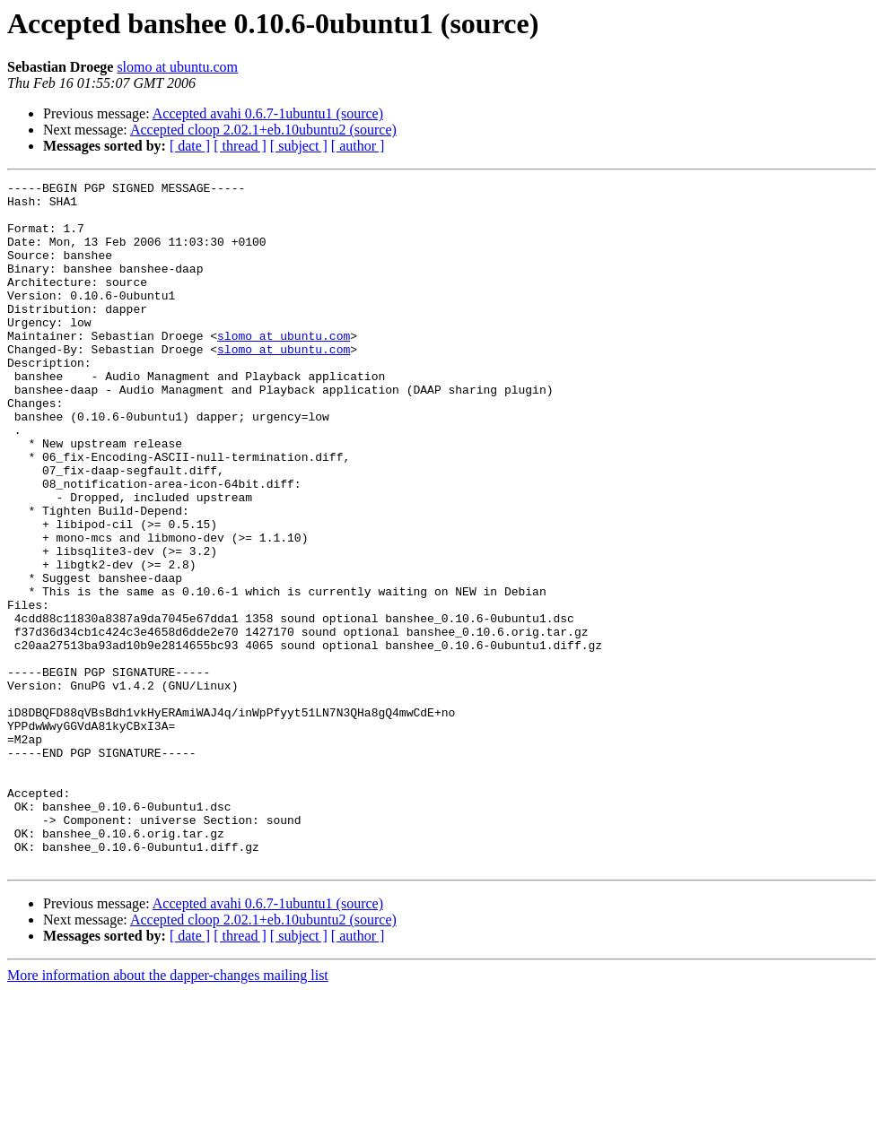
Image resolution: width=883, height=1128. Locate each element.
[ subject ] (299, 145)
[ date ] (190, 145)
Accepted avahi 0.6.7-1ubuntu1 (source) (268, 113)
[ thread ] (240, 145)
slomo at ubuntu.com (177, 66)
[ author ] (358, 145)
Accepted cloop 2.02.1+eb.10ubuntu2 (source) (263, 129)
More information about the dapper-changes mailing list (167, 1112)
